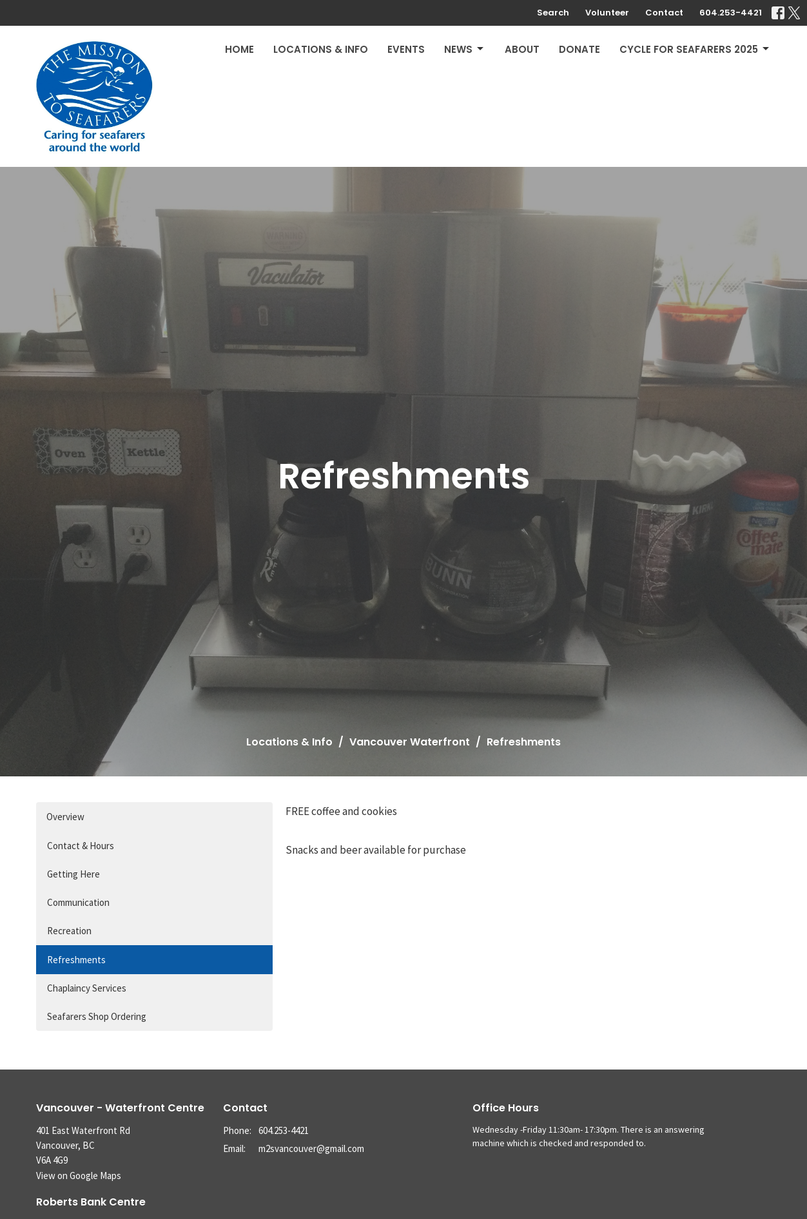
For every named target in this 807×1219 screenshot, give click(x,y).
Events (406, 49)
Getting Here (73, 874)
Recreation (69, 931)
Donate (579, 49)
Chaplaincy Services (86, 988)
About (522, 49)
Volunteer (607, 12)
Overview (65, 817)
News (464, 49)
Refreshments (76, 960)
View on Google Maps (78, 1175)
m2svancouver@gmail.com (311, 1148)
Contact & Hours (80, 846)
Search (553, 12)
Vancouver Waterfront (409, 741)
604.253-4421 (730, 12)
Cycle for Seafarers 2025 (695, 49)
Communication (78, 902)
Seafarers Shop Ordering (96, 1016)
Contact (664, 12)
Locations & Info (320, 49)
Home (239, 49)
